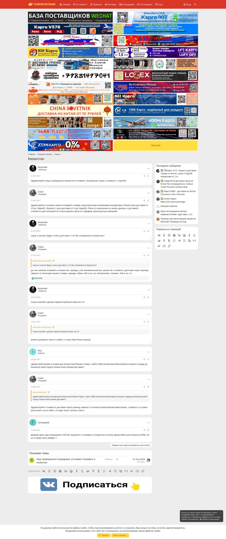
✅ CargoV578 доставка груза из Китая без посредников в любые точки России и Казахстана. (177, 184)
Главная (66, 4)
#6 (148, 322)
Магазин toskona (169, 206)
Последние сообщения (168, 166)
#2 (148, 200)
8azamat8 (42, 167)
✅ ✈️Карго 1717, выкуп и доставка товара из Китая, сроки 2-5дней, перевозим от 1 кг (178, 173)
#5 (148, 297)
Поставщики (146, 4)
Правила (97, 4)
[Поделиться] (144, 176)
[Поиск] (195, 4)
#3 (148, 231)
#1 (148, 176)
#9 (148, 430)
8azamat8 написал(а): (42, 261)
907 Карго (141, 462)
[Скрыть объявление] (221, 513)
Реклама (112, 4)
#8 (148, 387)
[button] (159, 4)
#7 (148, 359)
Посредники (128, 4)
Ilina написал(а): (40, 392)
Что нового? (81, 4)
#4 (148, 255)
